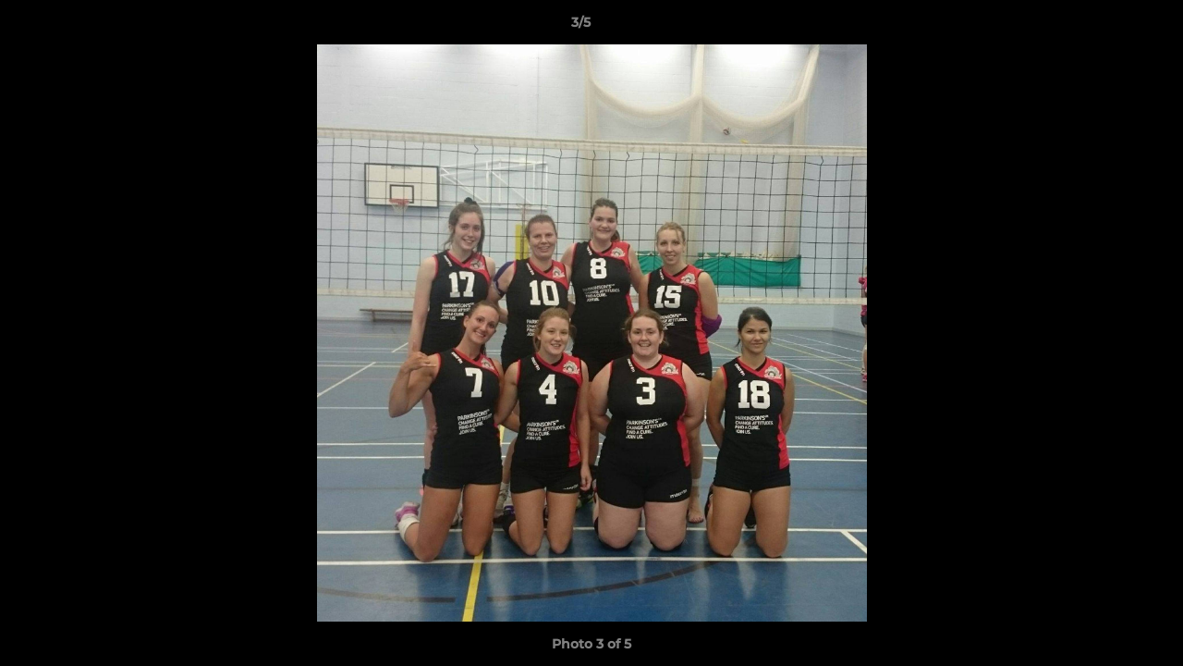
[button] (1105, 26)
